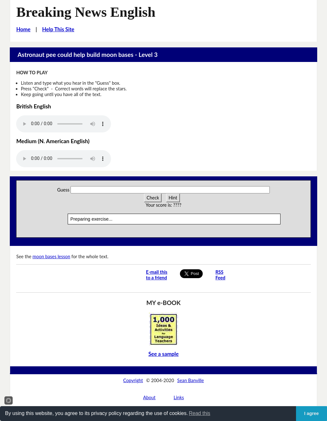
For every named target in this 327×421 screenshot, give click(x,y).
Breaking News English (85, 12)
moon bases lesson (51, 256)
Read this (199, 413)
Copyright (133, 380)
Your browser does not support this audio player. (63, 123)
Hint (173, 197)
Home (23, 29)
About (149, 397)
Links (179, 397)
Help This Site (58, 29)
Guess (63, 189)
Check (152, 197)
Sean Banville (190, 380)
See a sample (163, 354)
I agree (311, 413)
